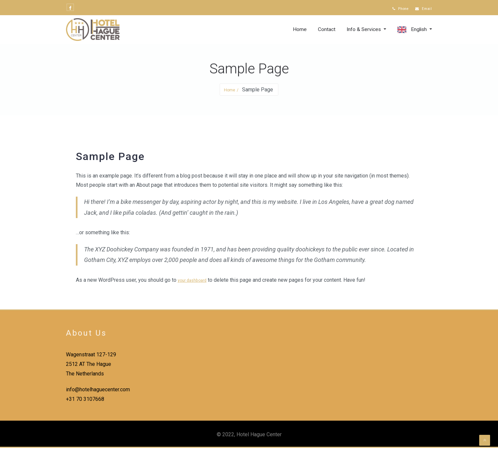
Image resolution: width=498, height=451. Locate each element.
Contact (324, 33)
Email (421, 9)
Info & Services (362, 33)
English (418, 33)
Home (297, 33)
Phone (394, 9)
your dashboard (195, 283)
